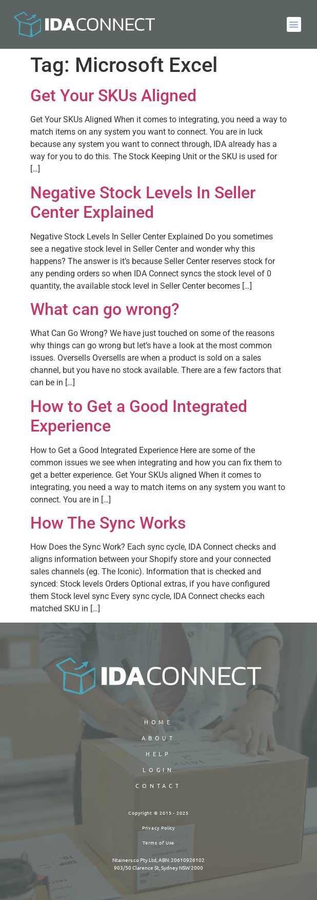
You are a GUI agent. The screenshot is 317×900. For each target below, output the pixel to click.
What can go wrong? (105, 309)
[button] (294, 24)
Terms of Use (159, 842)
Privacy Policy (158, 827)
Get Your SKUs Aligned (113, 95)
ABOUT (159, 738)
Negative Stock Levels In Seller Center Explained (142, 202)
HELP (159, 753)
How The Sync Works (108, 523)
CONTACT (158, 785)
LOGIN (159, 769)
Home (158, 722)
